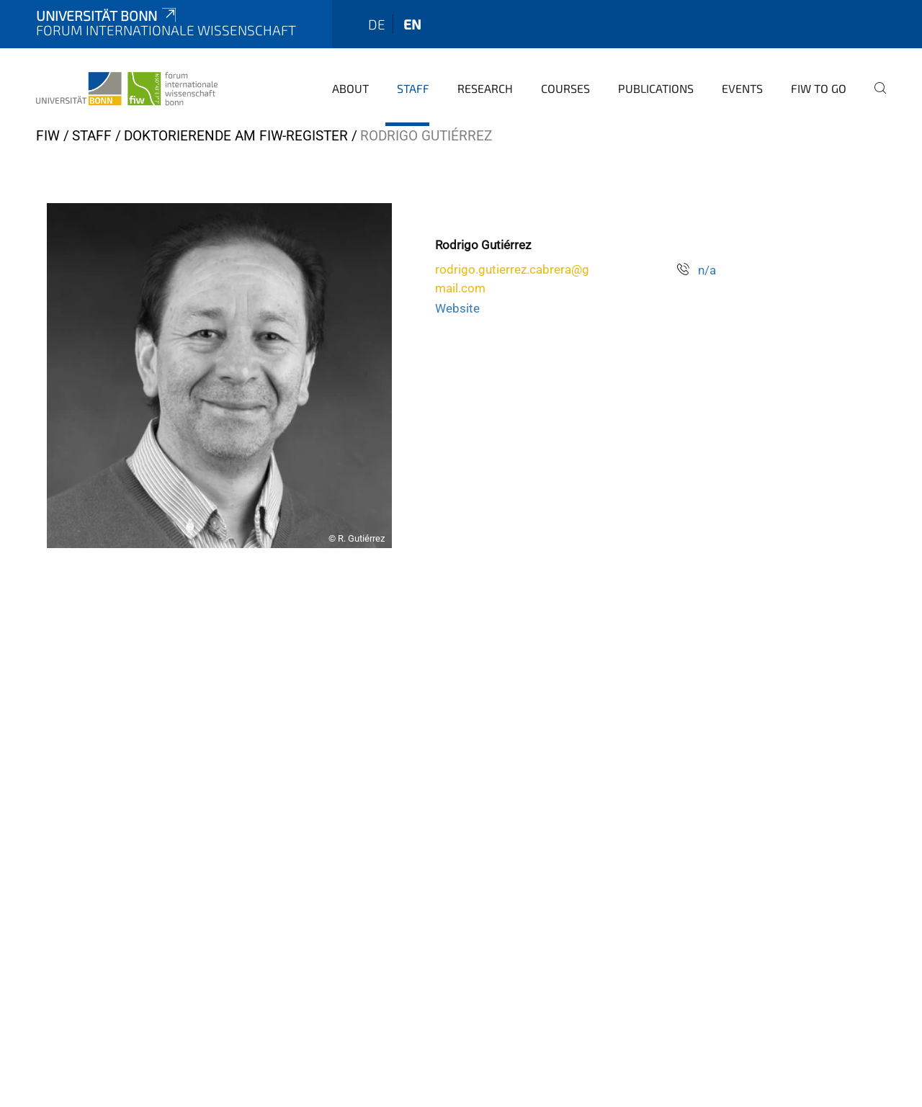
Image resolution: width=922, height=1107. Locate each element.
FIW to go (818, 88)
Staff (413, 88)
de (376, 24)
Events (742, 88)
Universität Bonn (107, 15)
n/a (707, 270)
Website (457, 308)
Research (485, 88)
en (412, 24)
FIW (48, 135)
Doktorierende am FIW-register (236, 135)
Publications (656, 88)
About (350, 88)
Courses (565, 88)
